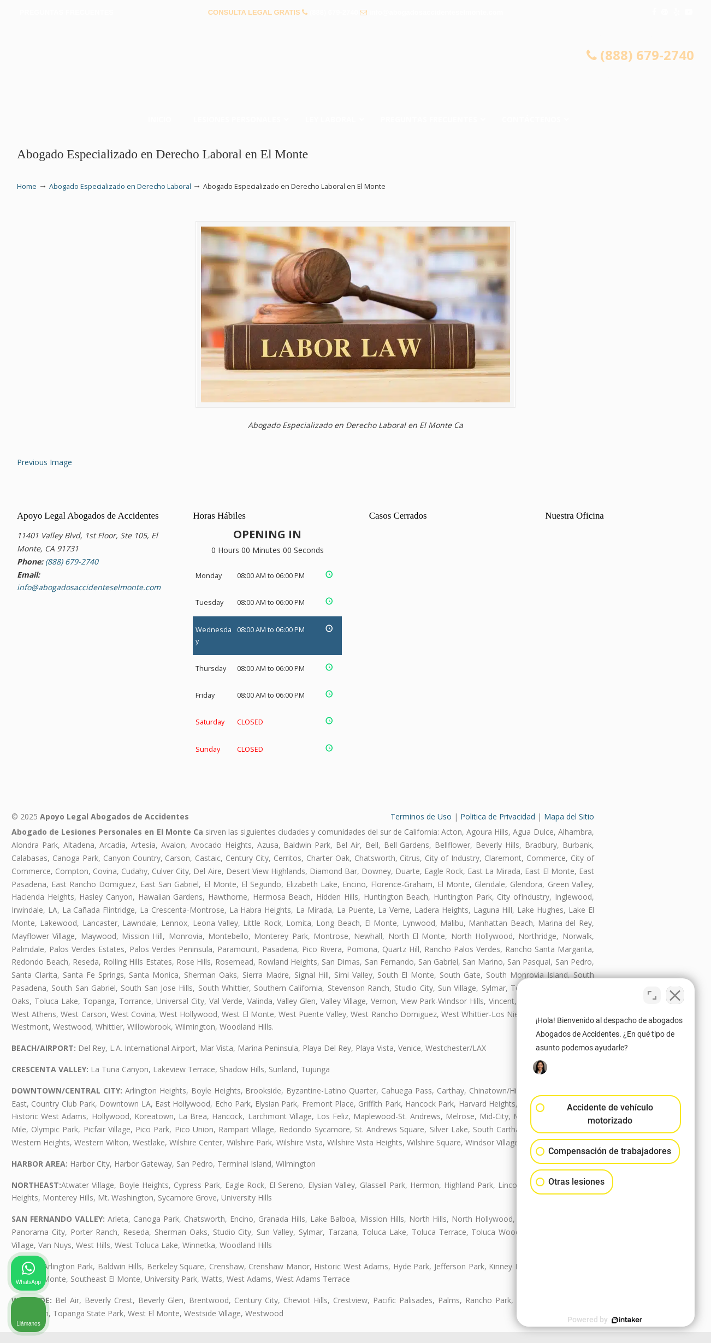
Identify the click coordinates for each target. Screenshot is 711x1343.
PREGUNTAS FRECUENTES (67, 12)
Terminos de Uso (421, 827)
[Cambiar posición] (652, 994)
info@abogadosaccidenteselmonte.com (436, 12)
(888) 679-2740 (334, 12)
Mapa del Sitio (569, 827)
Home (27, 186)
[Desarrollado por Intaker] (618, 1320)
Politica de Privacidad (497, 827)
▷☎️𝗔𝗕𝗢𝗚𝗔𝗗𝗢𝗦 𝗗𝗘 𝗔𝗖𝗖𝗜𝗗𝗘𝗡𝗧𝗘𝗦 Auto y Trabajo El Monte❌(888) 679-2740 (355, 68)
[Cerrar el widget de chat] (675, 994)
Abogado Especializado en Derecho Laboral (120, 186)
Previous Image (44, 473)
